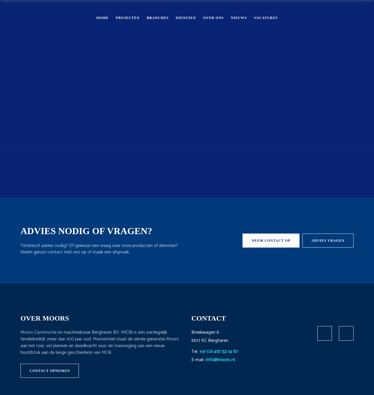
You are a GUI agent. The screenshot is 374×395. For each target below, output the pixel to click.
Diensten (186, 18)
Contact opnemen (50, 371)
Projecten (128, 18)
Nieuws (239, 18)
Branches (158, 18)
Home (102, 18)
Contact (336, 17)
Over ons (213, 18)
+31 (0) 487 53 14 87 (218, 352)
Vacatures (266, 18)
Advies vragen (327, 241)
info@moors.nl (220, 360)
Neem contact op (271, 241)
